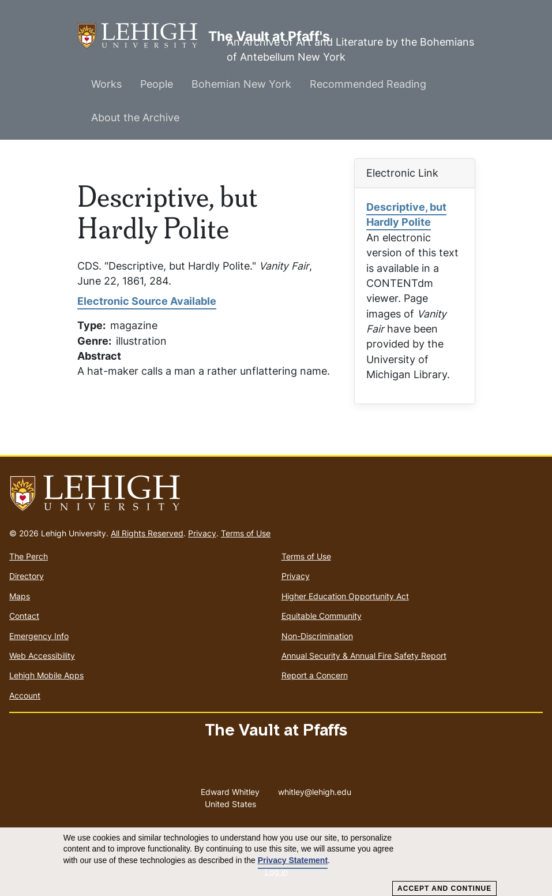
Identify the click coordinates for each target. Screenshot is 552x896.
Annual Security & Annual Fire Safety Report (363, 655)
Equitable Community (321, 615)
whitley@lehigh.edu (314, 789)
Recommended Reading (368, 84)
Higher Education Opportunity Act (345, 596)
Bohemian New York (241, 84)
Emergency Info (39, 635)
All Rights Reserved (147, 533)
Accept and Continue (444, 888)
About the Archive (135, 117)
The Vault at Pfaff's (142, 36)
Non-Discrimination (317, 635)
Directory (26, 575)
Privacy (202, 533)
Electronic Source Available (146, 301)
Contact (24, 615)
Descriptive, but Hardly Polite (406, 214)
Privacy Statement (293, 860)
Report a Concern (314, 675)
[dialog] (276, 862)
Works (106, 84)
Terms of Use (246, 533)
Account (24, 695)
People (156, 84)
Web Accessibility (42, 655)
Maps (19, 596)
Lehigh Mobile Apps (46, 675)
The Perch (28, 556)
